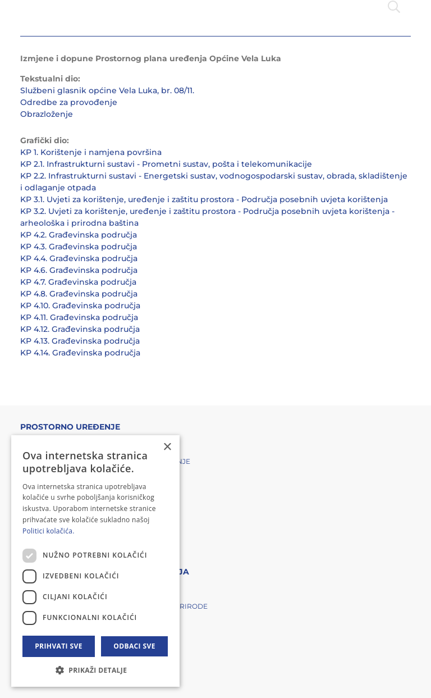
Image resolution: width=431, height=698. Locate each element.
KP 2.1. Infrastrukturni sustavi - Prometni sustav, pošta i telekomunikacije (166, 164)
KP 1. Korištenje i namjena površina (91, 152)
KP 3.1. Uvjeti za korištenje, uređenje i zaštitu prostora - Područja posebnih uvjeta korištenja (204, 199)
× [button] (167, 447)
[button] (95, 670)
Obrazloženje (46, 114)
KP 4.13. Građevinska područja (80, 341)
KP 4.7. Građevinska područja (78, 282)
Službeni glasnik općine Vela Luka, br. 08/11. (107, 90)
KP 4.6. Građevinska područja (78, 270)
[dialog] (95, 561)
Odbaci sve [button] (134, 646)
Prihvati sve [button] (58, 646)
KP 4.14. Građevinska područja (80, 353)
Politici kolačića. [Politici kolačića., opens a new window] (48, 531)
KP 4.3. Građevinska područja (78, 246)
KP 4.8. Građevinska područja (78, 294)
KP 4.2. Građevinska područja (78, 235)
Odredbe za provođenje (68, 102)
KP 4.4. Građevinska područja (78, 258)
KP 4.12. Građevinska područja (80, 329)
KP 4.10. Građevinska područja (80, 305)
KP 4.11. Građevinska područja (79, 317)
